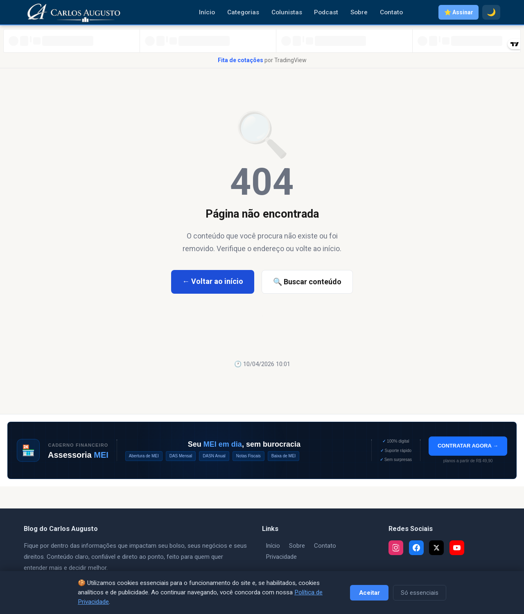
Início (207, 12)
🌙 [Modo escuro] (491, 12)
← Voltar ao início (212, 281)
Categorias (243, 12)
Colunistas (286, 12)
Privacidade (281, 556)
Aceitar (369, 592)
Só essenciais (419, 592)
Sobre (359, 12)
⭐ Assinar (458, 12)
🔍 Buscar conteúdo (307, 281)
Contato (391, 12)
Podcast (326, 12)
